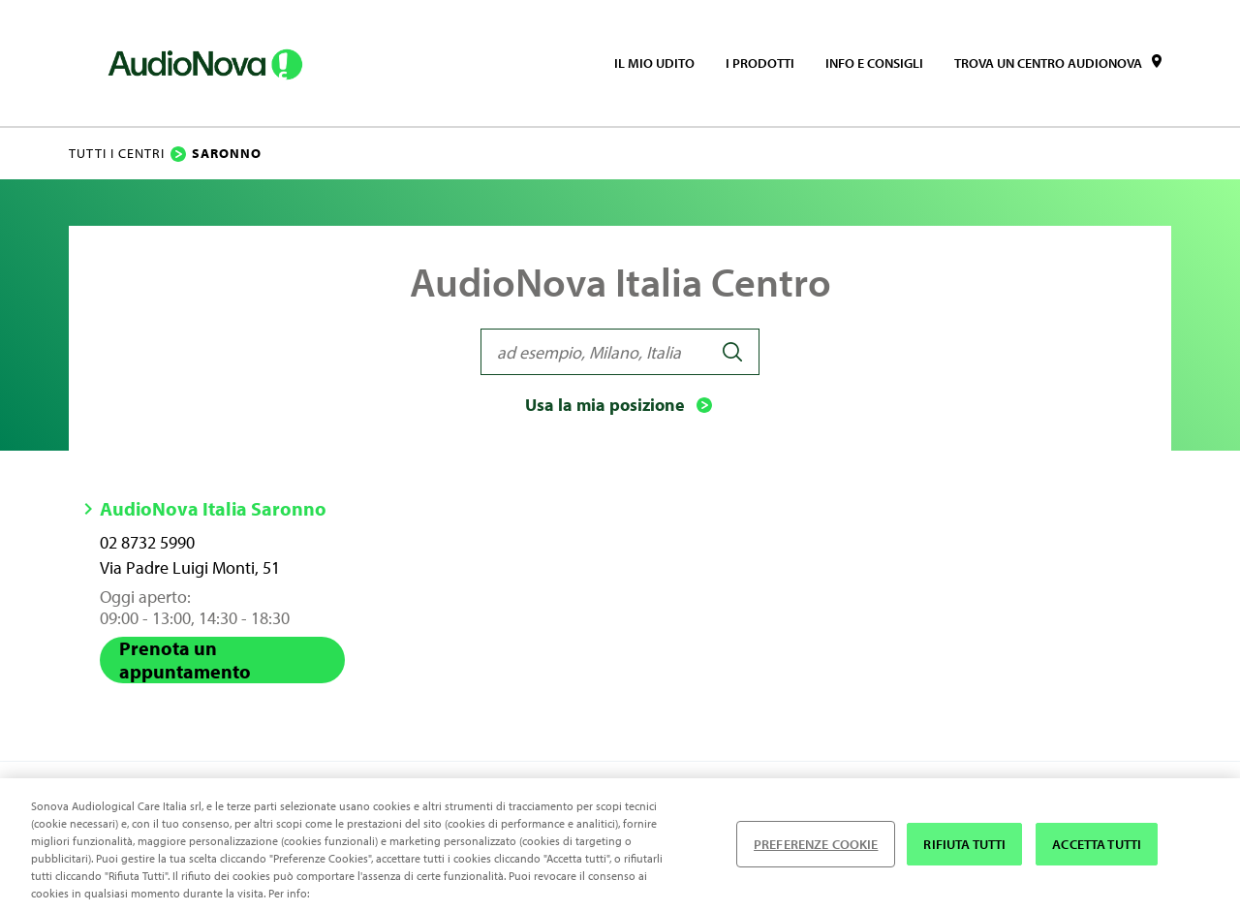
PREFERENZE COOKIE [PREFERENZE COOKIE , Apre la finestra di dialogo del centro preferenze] (816, 844)
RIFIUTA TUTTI (964, 844)
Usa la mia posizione (620, 405)
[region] (620, 845)
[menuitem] (654, 63)
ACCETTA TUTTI (1096, 844)
